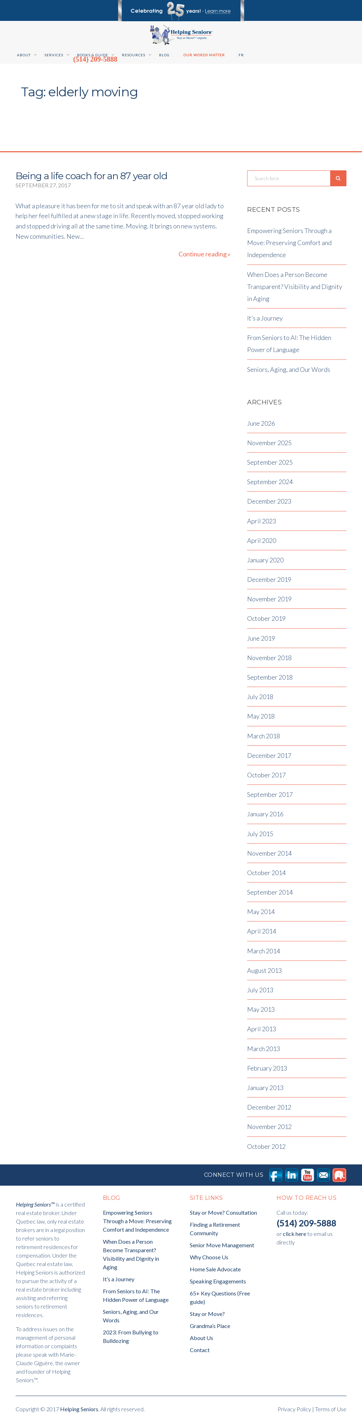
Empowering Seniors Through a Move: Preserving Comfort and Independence (289, 245)
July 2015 (260, 835)
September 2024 (270, 484)
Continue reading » (204, 254)
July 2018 (260, 699)
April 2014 (261, 933)
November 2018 (269, 659)
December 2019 (269, 581)
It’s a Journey (265, 320)
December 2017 (269, 757)
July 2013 (260, 992)
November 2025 (269, 444)
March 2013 (263, 1050)
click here (294, 1235)
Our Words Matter (204, 55)
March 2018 (263, 738)
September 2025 (270, 464)
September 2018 (270, 679)
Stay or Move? (207, 1315)
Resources (133, 55)
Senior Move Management (222, 1246)
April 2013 (261, 1031)
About (24, 55)
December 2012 (269, 1109)
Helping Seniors (79, 1410)
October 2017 (266, 777)
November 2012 (269, 1129)
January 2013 (265, 1090)
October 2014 (266, 874)
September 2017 (270, 796)
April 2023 (261, 523)
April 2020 (261, 542)
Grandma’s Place (210, 1327)
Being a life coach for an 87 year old (91, 176)
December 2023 (269, 503)
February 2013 (267, 1070)
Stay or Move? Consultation (223, 1214)
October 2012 (266, 1148)
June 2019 (261, 640)
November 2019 (269, 601)
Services (54, 55)
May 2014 (261, 914)
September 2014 (270, 894)
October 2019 (266, 620)
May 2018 (261, 718)
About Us (201, 1339)
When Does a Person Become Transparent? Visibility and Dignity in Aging (294, 288)
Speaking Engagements (218, 1283)
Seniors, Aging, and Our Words (288, 371)
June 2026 (261, 425)
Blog (164, 55)
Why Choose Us (209, 1258)
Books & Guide (92, 55)
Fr (241, 55)
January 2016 (265, 816)
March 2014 (263, 953)
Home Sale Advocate (215, 1270)
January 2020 (265, 562)
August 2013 (264, 972)
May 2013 (261, 1011)
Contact (200, 1351)
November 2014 (269, 855)
